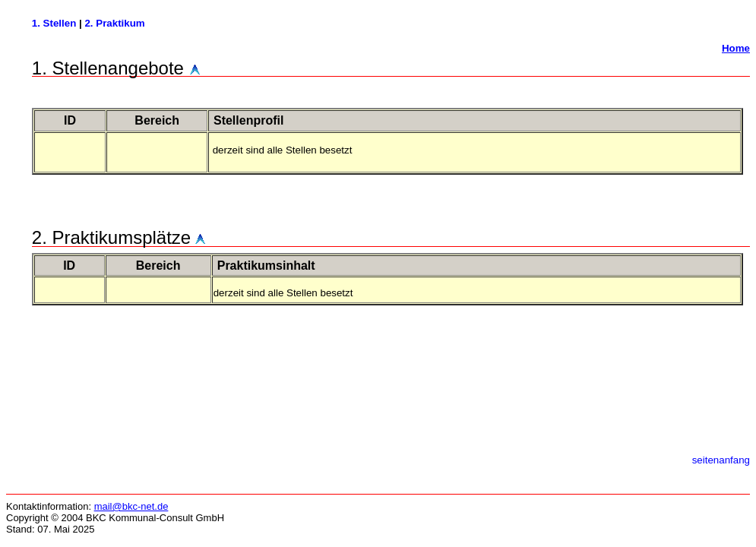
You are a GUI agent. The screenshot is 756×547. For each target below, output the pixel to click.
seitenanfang (721, 460)
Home (736, 48)
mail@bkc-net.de (131, 506)
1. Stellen (55, 23)
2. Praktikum (114, 23)
